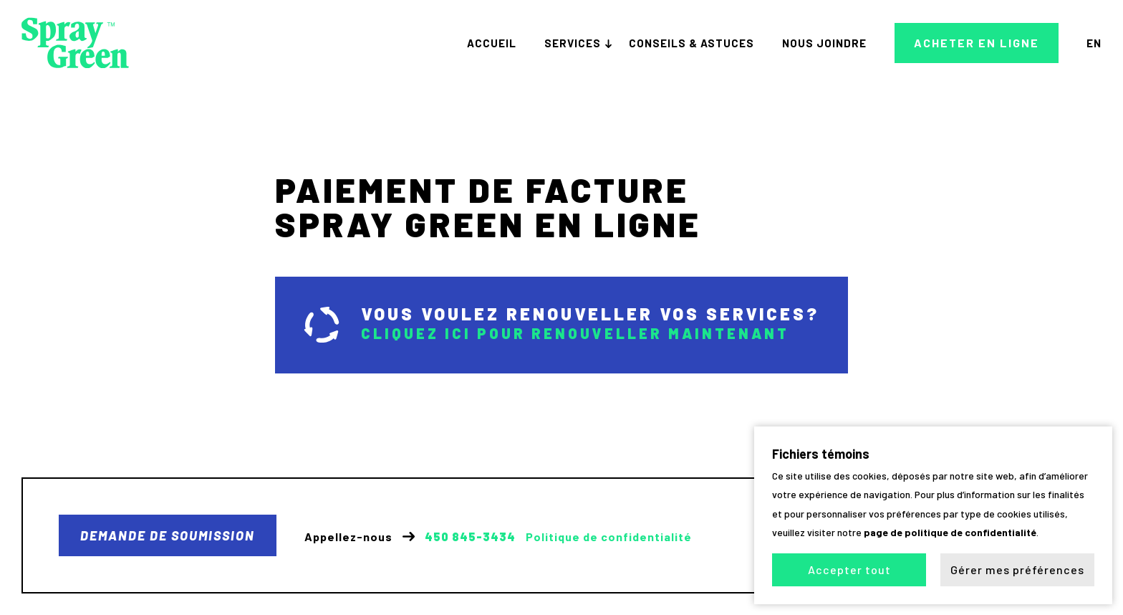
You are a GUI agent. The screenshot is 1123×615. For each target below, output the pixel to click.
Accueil (491, 43)
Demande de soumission (167, 535)
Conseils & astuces (691, 43)
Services (572, 43)
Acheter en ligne (976, 42)
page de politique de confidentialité (950, 532)
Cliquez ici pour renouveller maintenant (575, 333)
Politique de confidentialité (609, 537)
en (1094, 43)
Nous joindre (824, 43)
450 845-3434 (470, 537)
